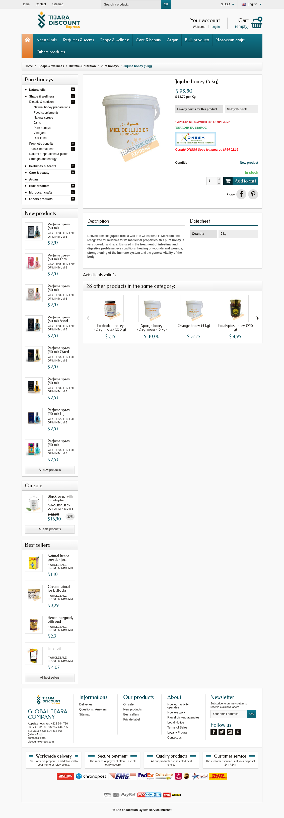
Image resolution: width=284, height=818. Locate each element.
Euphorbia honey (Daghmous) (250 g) (110, 327)
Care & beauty (148, 39)
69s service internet (157, 810)
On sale (128, 704)
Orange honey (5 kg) (193, 325)
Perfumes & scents (78, 39)
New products (132, 709)
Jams (37, 122)
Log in (215, 26)
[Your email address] (228, 714)
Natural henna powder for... (58, 558)
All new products (50, 470)
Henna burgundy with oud (61, 619)
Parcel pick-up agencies (183, 717)
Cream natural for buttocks (59, 588)
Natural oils (46, 39)
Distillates (40, 138)
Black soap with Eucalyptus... (60, 498)
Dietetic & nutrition (41, 102)
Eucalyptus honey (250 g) (235, 327)
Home (29, 66)
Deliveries (86, 704)
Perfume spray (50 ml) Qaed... (59, 350)
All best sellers (49, 677)
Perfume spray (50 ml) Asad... (59, 319)
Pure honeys (42, 128)
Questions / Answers (93, 709)
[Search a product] (131, 4)
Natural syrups (43, 117)
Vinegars (39, 133)
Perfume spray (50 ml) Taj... (59, 412)
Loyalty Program (178, 732)
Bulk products (197, 39)
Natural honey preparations (52, 107)
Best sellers (131, 714)
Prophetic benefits (41, 143)
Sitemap (84, 714)
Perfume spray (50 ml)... (59, 226)
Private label (131, 719)
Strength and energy (43, 159)
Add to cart (239, 181)
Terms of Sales (177, 727)
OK (166, 4)
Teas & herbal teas (41, 149)
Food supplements (46, 112)
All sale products (50, 529)
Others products (50, 51)
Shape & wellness (114, 39)
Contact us (174, 737)
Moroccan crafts (230, 39)
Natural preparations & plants (48, 154)
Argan (172, 39)
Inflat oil (54, 648)
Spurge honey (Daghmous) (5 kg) (152, 327)
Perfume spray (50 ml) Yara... (59, 257)
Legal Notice (175, 722)
